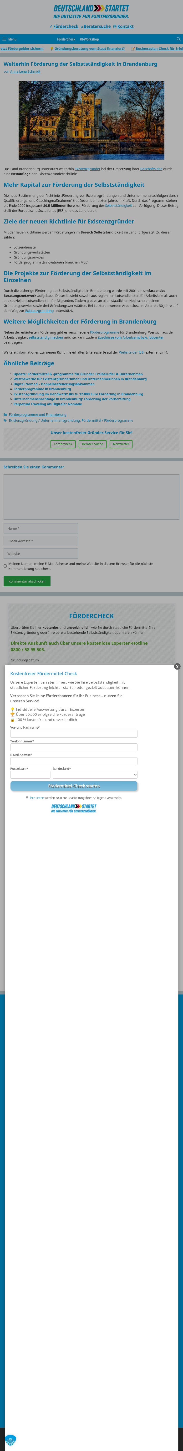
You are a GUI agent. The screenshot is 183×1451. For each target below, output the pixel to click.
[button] (10, 1440)
